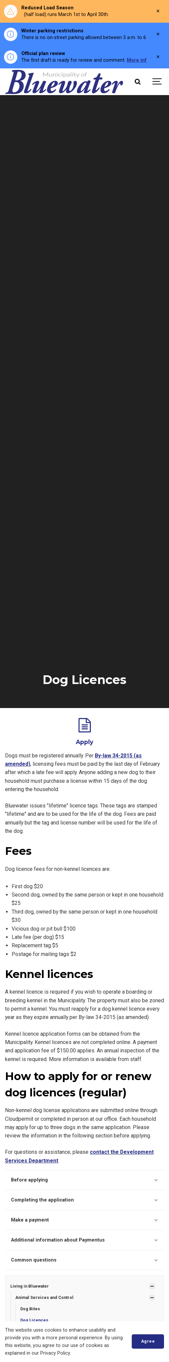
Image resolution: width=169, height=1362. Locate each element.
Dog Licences (34, 1320)
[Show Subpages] (152, 1286)
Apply (84, 741)
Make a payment (84, 1220)
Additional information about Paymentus (84, 1240)
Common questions (84, 1260)
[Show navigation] (157, 81)
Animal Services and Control (44, 1297)
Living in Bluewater (29, 1286)
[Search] (137, 81)
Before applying (84, 1180)
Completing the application (84, 1200)
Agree (148, 1341)
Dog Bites (30, 1308)
